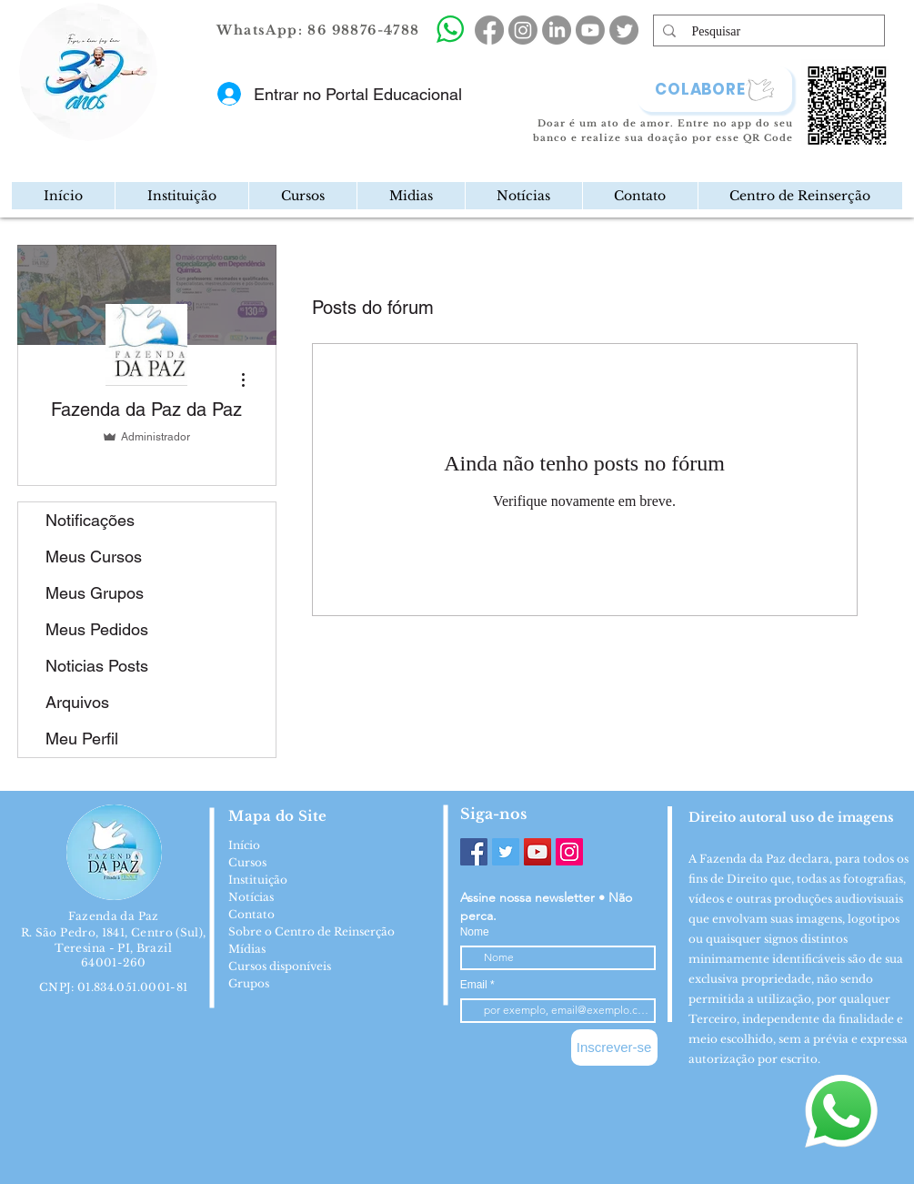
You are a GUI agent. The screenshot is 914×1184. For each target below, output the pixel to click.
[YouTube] (537, 851)
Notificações (90, 520)
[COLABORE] (715, 89)
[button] (181, 195)
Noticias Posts (96, 665)
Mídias (247, 949)
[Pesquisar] (769, 31)
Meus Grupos (94, 592)
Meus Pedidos (96, 629)
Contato (251, 914)
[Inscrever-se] (614, 1047)
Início (244, 845)
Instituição (257, 879)
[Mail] (152, 130)
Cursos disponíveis (279, 966)
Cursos (247, 862)
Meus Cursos (93, 556)
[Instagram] (569, 851)
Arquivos (77, 702)
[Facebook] (473, 851)
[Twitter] (505, 851)
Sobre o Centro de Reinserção (311, 931)
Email (475, 984)
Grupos (248, 983)
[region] (164, 131)
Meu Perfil (81, 738)
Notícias (251, 897)
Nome (474, 931)
